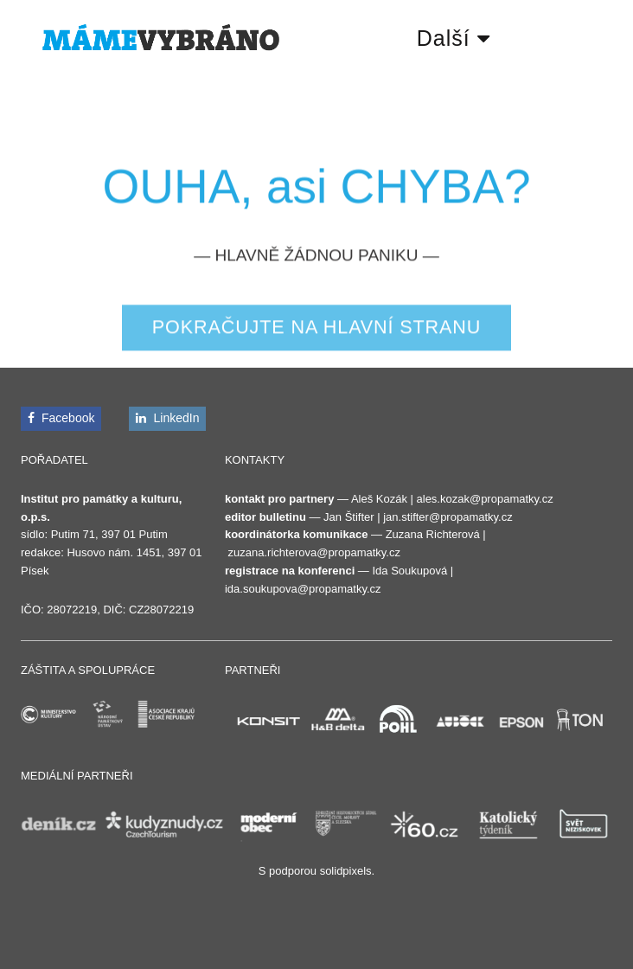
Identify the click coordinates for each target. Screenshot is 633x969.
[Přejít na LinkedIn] (167, 419)
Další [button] (453, 38)
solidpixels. (347, 870)
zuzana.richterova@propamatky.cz (314, 552)
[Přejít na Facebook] (61, 419)
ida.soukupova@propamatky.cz (303, 588)
